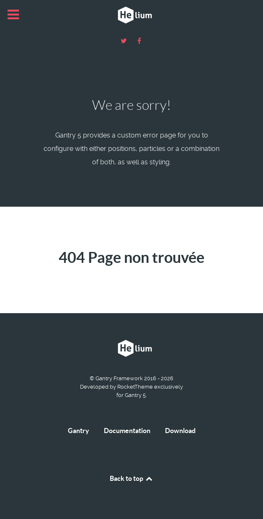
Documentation (127, 430)
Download (180, 430)
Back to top (131, 478)
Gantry (78, 430)
